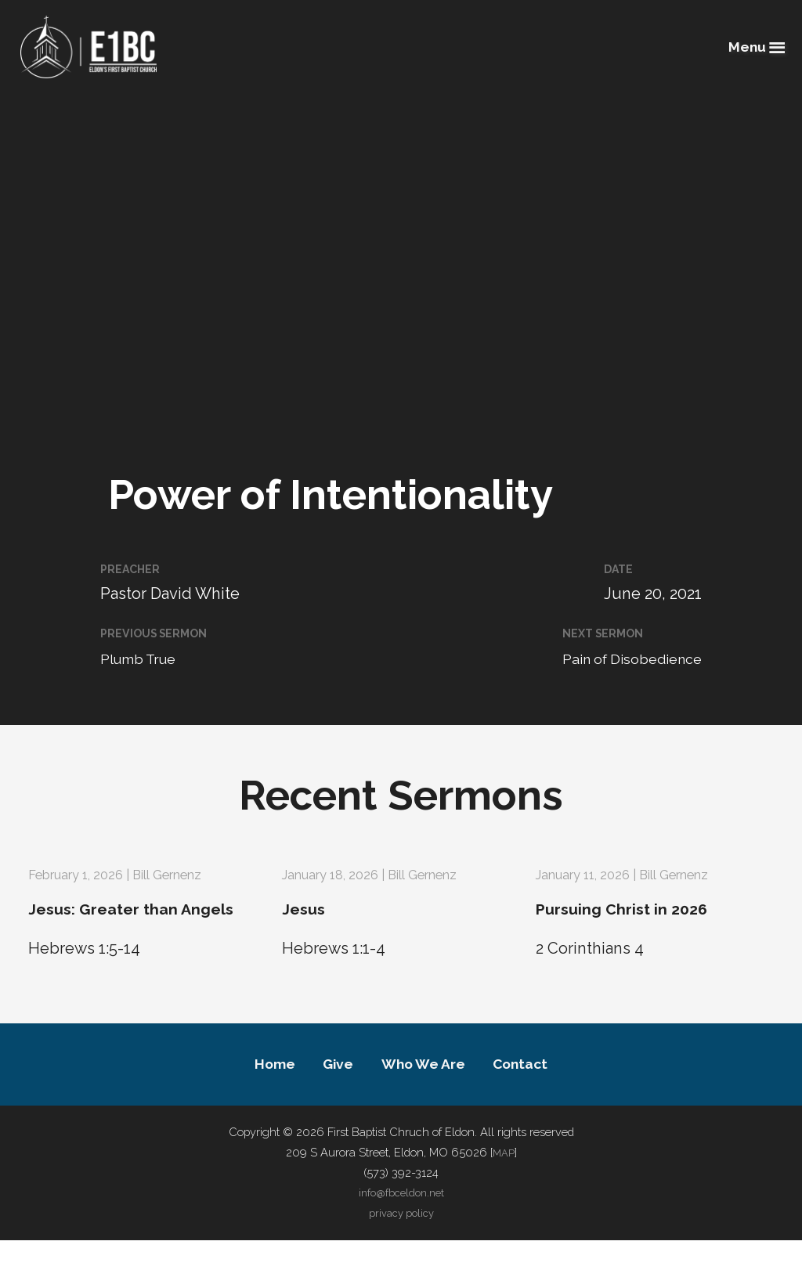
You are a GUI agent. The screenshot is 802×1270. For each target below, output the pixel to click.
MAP (503, 1182)
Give (329, 1091)
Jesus (308, 907)
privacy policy (401, 1242)
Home (258, 1091)
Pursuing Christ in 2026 (647, 907)
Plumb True (144, 658)
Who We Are (426, 1091)
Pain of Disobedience (623, 658)
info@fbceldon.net (401, 1222)
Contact (536, 1091)
